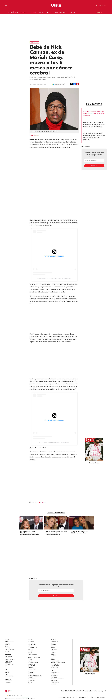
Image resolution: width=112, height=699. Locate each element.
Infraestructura (56, 664)
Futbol (30, 659)
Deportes (30, 649)
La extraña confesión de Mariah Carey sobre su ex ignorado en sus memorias (29, 532)
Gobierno (53, 646)
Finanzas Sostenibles (57, 679)
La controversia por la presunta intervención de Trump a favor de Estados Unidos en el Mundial (94, 124)
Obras (30, 682)
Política (53, 644)
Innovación (54, 680)
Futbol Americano (33, 662)
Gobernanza (54, 675)
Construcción (55, 661)
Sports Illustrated (34, 657)
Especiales (31, 641)
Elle (6, 669)
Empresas (30, 674)
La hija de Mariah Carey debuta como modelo (78, 532)
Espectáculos (13, 12)
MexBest (8, 654)
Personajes (8, 661)
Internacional (32, 679)
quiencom (106, 691)
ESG (29, 683)
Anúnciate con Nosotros (97, 697)
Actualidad (8, 681)
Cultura (72, 12)
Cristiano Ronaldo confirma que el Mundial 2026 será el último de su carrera (94, 113)
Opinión (30, 639)
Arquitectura (55, 665)
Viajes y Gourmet (10, 649)
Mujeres (8, 679)
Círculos (33, 12)
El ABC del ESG (55, 682)
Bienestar (8, 662)
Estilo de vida (9, 676)
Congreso (54, 649)
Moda (41, 12)
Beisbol (30, 661)
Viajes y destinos (10, 659)
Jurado (7, 666)
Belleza (49, 12)
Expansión (31, 672)
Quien (99, 691)
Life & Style (31, 644)
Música (30, 652)
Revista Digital (100, 5)
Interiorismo (54, 667)
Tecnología (31, 680)
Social (53, 674)
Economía (31, 677)
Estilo (30, 646)
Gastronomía (9, 656)
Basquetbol (31, 664)
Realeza (23, 12)
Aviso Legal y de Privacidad (66, 697)
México (53, 647)
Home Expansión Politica (35, 675)
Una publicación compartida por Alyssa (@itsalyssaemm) (54, 442)
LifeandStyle (54, 641)
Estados (53, 652)
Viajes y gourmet (60, 12)
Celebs (7, 674)
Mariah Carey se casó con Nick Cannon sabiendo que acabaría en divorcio (55, 532)
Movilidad (54, 677)
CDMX (52, 651)
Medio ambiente (55, 672)
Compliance (82, 697)
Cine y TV (30, 651)
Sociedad (53, 655)
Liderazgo (8, 682)
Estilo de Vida (9, 664)
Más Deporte (31, 665)
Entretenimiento (32, 647)
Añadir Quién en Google (59, 84)
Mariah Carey (44, 503)
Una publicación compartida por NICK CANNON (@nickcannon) (54, 278)
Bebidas (7, 657)
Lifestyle (30, 667)
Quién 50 (99, 12)
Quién (7, 640)
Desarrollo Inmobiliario (58, 662)
